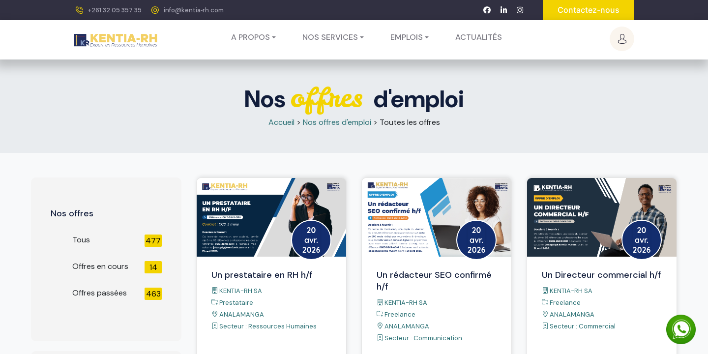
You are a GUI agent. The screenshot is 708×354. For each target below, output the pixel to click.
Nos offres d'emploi (337, 122)
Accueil (281, 122)
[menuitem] (478, 37)
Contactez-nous (589, 10)
